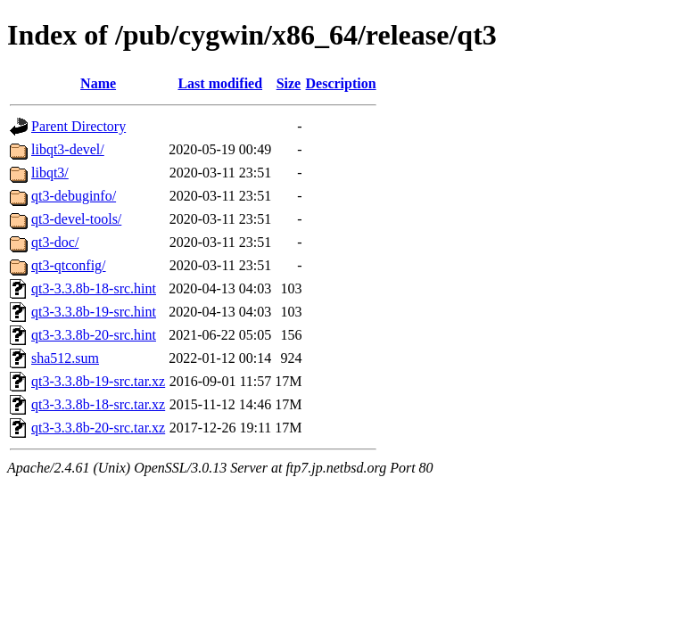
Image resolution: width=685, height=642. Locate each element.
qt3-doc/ (54, 242)
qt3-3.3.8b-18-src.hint (93, 288)
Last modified (219, 83)
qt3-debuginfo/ (73, 195)
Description (341, 83)
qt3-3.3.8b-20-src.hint (93, 334)
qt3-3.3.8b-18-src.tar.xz (98, 404)
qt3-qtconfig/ (68, 265)
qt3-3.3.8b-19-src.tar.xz (98, 381)
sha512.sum (65, 358)
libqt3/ (50, 172)
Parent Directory (78, 126)
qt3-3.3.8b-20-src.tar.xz (98, 427)
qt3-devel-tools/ (76, 218)
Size (288, 83)
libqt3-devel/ (67, 149)
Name (98, 83)
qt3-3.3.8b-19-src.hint (93, 311)
